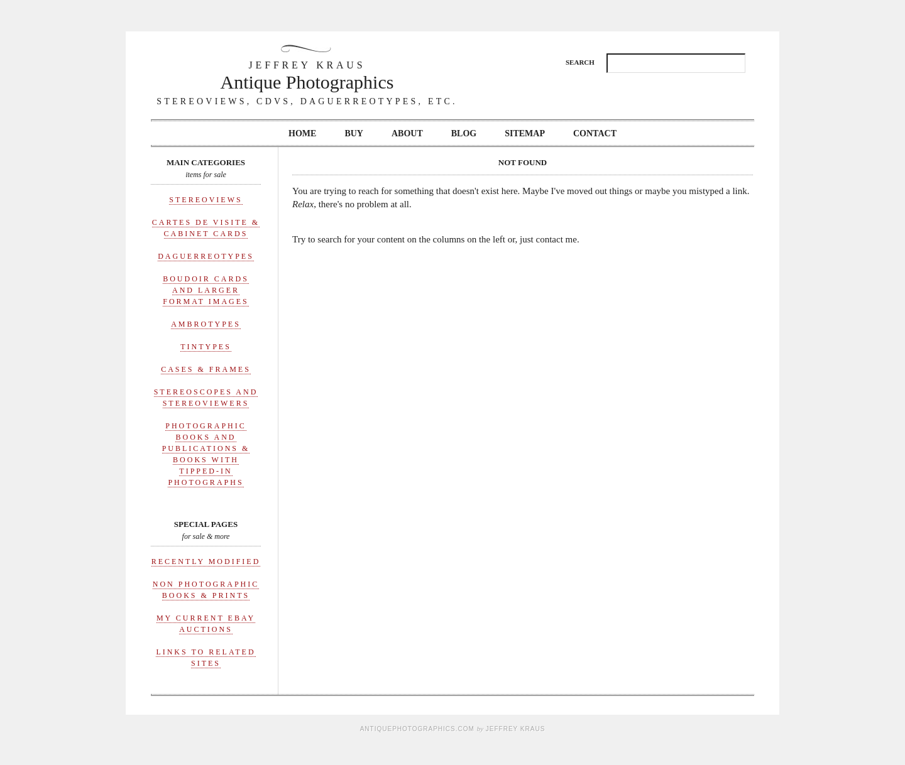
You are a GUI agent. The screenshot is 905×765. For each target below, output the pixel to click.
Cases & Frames (206, 369)
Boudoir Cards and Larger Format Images (206, 290)
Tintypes (205, 346)
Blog (463, 133)
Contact (595, 133)
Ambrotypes (206, 324)
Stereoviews (205, 199)
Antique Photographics (307, 75)
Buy (353, 133)
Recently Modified (206, 561)
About (407, 133)
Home (302, 133)
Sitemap (525, 133)
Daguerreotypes (206, 256)
